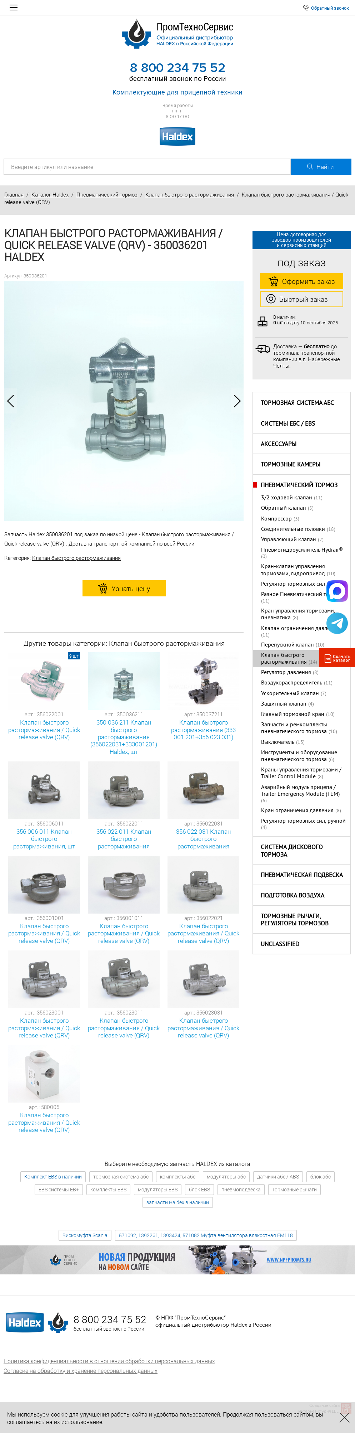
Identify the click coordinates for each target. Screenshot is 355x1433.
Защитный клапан (283, 704)
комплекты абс (177, 1176)
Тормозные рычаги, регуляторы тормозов (295, 920)
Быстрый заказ (297, 299)
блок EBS (199, 1189)
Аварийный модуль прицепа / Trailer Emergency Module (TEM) (300, 791)
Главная (14, 194)
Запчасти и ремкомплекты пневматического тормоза (294, 728)
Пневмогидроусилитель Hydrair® (302, 550)
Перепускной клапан (287, 645)
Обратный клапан (283, 508)
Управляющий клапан (288, 539)
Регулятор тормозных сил (293, 584)
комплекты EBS (108, 1189)
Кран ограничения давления (297, 810)
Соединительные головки (293, 529)
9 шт (74, 656)
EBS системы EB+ (59, 1189)
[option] (124, 401)
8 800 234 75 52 (177, 68)
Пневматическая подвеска (302, 875)
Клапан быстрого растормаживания (189, 194)
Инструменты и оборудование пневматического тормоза (299, 756)
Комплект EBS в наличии (53, 1176)
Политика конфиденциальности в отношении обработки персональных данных (109, 1361)
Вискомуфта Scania (85, 1235)
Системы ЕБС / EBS (288, 424)
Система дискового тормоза (292, 851)
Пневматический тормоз (107, 194)
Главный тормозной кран (292, 714)
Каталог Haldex (50, 194)
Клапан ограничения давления (300, 628)
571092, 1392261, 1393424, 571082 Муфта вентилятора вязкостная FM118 (206, 1235)
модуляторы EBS (158, 1189)
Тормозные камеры (290, 465)
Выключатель (277, 742)
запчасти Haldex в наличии (177, 1202)
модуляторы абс (226, 1176)
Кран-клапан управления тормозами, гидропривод (293, 570)
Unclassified (280, 944)
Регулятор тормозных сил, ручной (303, 821)
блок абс (320, 1176)
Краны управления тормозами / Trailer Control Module (301, 773)
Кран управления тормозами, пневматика (298, 614)
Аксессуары (278, 444)
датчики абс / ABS (278, 1176)
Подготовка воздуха (292, 896)
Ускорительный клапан (290, 693)
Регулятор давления (286, 672)
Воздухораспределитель (291, 683)
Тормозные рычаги (294, 1189)
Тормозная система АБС (297, 403)
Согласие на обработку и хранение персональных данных (81, 1370)
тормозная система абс (121, 1176)
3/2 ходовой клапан (286, 498)
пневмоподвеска (241, 1189)
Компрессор (276, 519)
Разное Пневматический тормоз (301, 594)
